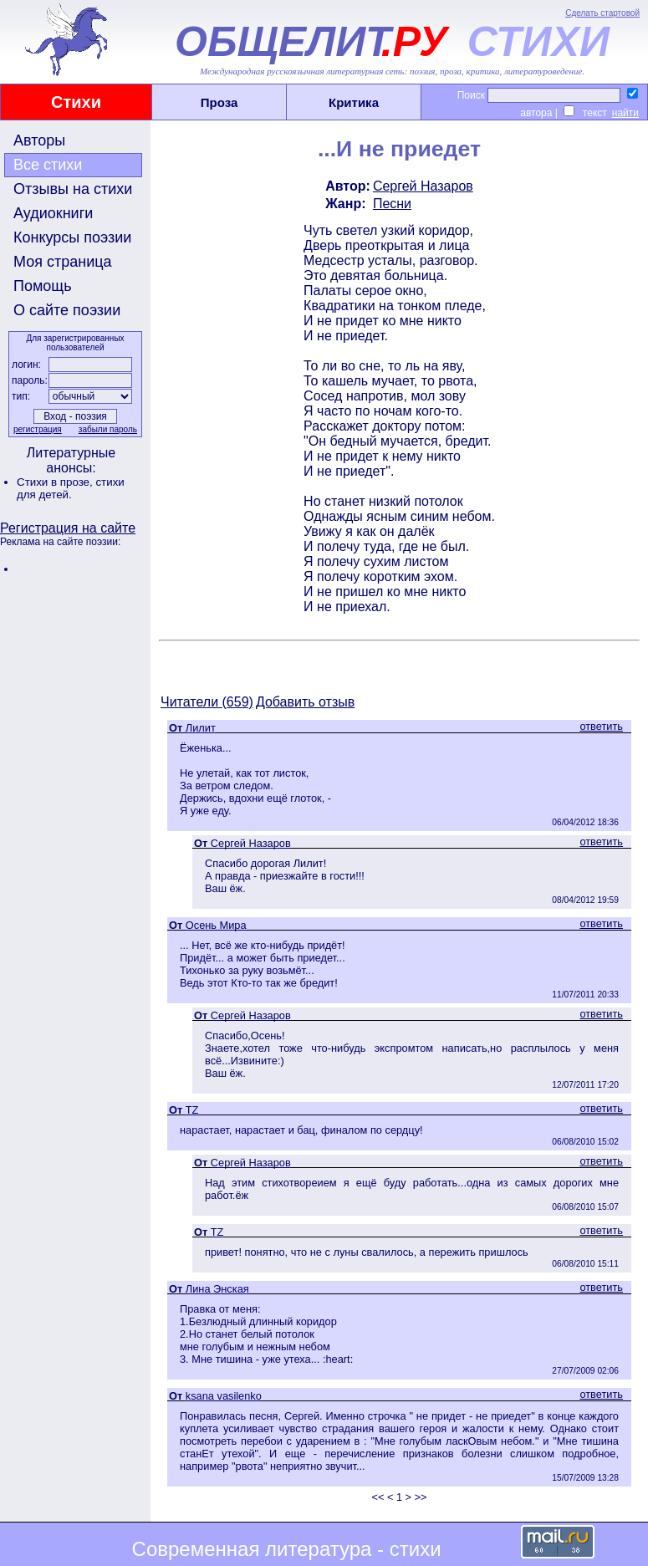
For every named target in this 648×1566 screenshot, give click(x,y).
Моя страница (62, 261)
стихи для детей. (71, 488)
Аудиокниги (53, 213)
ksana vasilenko (224, 1396)
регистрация (37, 429)
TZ (192, 1110)
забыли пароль (108, 429)
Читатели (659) (207, 702)
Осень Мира (216, 925)
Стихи (76, 102)
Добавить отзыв (305, 702)
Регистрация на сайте (67, 528)
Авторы (39, 140)
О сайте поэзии (66, 310)
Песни (392, 203)
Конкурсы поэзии (72, 237)
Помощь (42, 286)
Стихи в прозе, (56, 482)
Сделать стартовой (602, 13)
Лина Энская (217, 1289)
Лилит (201, 728)
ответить (601, 726)
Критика (354, 102)
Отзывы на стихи (72, 189)
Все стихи (47, 164)
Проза (219, 102)
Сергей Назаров (423, 186)
